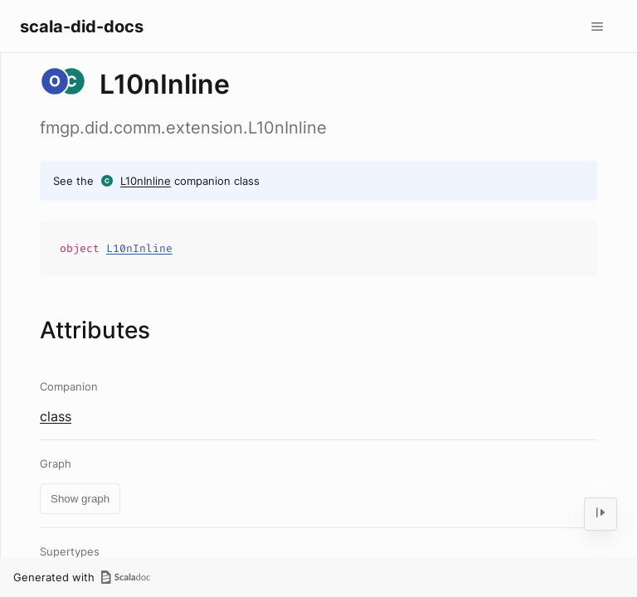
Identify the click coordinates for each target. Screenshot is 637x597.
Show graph (80, 499)
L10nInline (145, 180)
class (55, 416)
